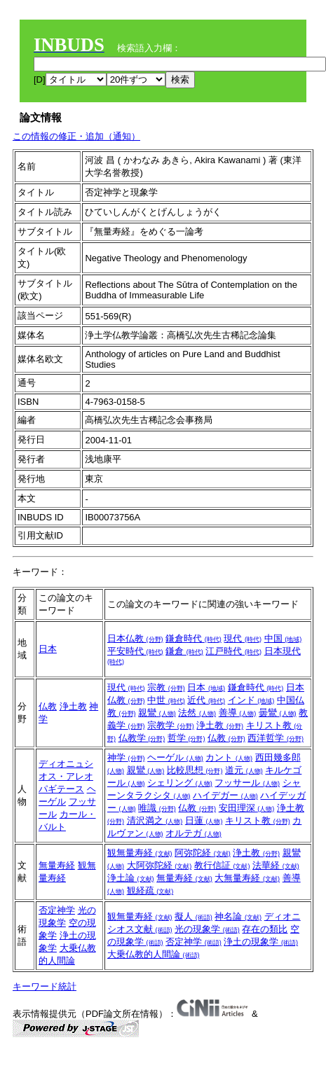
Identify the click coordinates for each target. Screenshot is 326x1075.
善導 (238, 712)
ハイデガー (225, 795)
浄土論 (130, 878)
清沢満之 (155, 820)
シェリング (179, 782)
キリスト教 (257, 820)
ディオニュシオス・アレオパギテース (66, 776)
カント (228, 757)
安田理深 (247, 808)
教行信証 (222, 865)
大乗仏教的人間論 (153, 954)
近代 (206, 700)
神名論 (238, 916)
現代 (243, 638)
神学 (126, 757)
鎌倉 (184, 651)
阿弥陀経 (203, 852)
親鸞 (157, 712)
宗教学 (170, 725)
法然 (197, 712)
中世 (166, 700)
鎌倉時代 (193, 638)
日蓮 (204, 820)
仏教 (48, 706)
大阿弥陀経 (159, 865)
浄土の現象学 (261, 941)
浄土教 (73, 706)
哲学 (186, 738)
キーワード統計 (44, 986)
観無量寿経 (139, 852)
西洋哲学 (275, 738)
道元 (244, 770)
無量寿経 (57, 865)
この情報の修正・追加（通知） (76, 136)
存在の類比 (264, 929)
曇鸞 (278, 712)
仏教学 (141, 738)
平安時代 (135, 651)
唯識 (157, 808)
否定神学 (57, 910)
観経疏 (150, 890)
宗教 (166, 687)
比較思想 (195, 770)
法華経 (275, 865)
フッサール (247, 782)
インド (251, 700)
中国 (283, 638)
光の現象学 (207, 929)
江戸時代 (233, 651)
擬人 (193, 916)
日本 (48, 649)
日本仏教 (135, 638)
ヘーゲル (175, 757)
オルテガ (193, 833)
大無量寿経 (247, 878)
